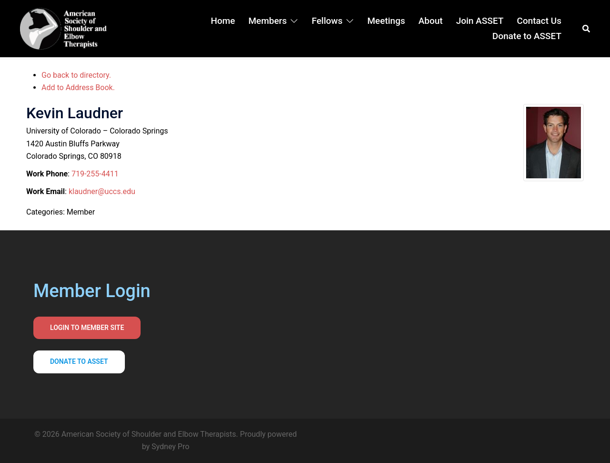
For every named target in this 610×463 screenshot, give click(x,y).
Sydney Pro (170, 446)
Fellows (327, 20)
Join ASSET (480, 20)
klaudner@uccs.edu (102, 191)
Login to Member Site (87, 327)
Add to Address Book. (78, 87)
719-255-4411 (95, 173)
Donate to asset (79, 361)
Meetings (386, 20)
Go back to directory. (76, 75)
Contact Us (539, 20)
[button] (586, 28)
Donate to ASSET (526, 36)
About (430, 20)
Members (267, 20)
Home (223, 20)
